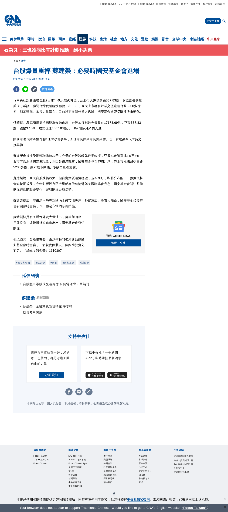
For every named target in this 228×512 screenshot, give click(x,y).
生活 (103, 39)
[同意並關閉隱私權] (225, 499)
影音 (165, 39)
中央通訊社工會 (183, 486)
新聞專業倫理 (113, 474)
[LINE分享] (25, 89)
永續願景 (220, 4)
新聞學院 (75, 492)
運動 (144, 39)
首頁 (15, 60)
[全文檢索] (224, 21)
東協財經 (197, 39)
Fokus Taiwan (146, 4)
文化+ (72, 483)
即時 (31, 39)
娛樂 (155, 39)
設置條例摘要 (113, 470)
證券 (82, 39)
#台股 (53, 262)
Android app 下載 (79, 463)
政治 (41, 39)
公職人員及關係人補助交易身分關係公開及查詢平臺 (183, 472)
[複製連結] (34, 89)
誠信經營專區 (113, 479)
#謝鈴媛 (84, 262)
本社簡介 (110, 456)
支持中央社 (213, 21)
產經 (72, 39)
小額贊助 (51, 375)
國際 (51, 39)
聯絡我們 (110, 488)
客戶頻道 (208, 4)
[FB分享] (16, 89)
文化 (134, 39)
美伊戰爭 (17, 39)
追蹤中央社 (118, 242)
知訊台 (143, 479)
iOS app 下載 (78, 456)
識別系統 (110, 461)
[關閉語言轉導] (225, 507)
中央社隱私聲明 (138, 499)
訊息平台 (145, 470)
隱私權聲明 (111, 483)
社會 (113, 39)
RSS (142, 488)
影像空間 (195, 4)
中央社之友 (146, 483)
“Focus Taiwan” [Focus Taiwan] (194, 508)
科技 (93, 39)
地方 (124, 39)
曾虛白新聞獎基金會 (183, 459)
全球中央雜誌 (78, 479)
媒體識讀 (173, 4)
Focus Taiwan (108, 4)
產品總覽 (145, 456)
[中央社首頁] (13, 20)
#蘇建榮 (40, 262)
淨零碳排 (161, 4)
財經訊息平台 (148, 474)
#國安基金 (68, 262)
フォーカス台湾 (127, 4)
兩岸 (62, 39)
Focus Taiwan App (78, 472)
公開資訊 (110, 465)
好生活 (184, 4)
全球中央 (179, 39)
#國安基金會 (23, 262)
